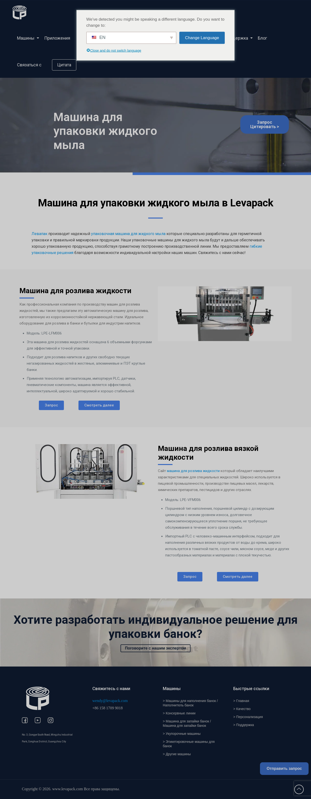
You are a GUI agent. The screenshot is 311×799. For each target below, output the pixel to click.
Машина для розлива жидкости (75, 290)
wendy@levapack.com (110, 701)
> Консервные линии (179, 713)
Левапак (39, 233)
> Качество (242, 709)
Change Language (202, 37)
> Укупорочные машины (181, 734)
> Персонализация (248, 717)
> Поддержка (243, 725)
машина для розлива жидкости (193, 471)
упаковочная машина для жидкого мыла (128, 233)
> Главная (241, 701)
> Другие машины (177, 754)
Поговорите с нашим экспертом (155, 648)
